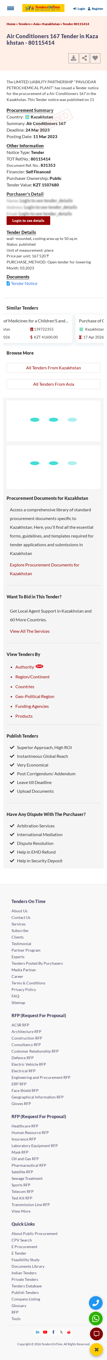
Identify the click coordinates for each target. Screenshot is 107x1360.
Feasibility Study (26, 1259)
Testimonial (21, 943)
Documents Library (28, 1266)
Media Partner (24, 969)
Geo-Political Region (34, 696)
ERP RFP (19, 1084)
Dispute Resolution (32, 843)
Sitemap (18, 1002)
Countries (24, 686)
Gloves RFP (21, 1103)
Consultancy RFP (26, 1044)
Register (95, 8)
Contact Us (21, 917)
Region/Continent (32, 676)
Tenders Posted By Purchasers (37, 963)
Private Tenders (25, 1279)
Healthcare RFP (25, 1126)
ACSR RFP (20, 1025)
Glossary (19, 1305)
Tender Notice (24, 283)
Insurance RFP (24, 1139)
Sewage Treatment (27, 1178)
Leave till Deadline (31, 782)
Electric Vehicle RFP (29, 1064)
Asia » (37, 24)
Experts (18, 956)
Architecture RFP (26, 1031)
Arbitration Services (32, 825)
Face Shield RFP (25, 1090)
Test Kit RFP (22, 1198)
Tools (16, 1318)
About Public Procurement (35, 1233)
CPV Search (22, 1240)
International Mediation (36, 834)
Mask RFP (20, 1152)
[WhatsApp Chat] (96, 1318)
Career (17, 976)
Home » (12, 24)
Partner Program (26, 950)
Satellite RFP (22, 1171)
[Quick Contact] (96, 1302)
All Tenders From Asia (53, 384)
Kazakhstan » (52, 24)
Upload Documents (32, 791)
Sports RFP (21, 1185)
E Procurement (24, 1246)
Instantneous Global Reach (39, 756)
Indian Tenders (24, 1272)
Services (19, 924)
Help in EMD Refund (33, 851)
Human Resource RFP (30, 1132)
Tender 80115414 (76, 24)
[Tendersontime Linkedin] (38, 1332)
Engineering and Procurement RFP (41, 1077)
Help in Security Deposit (36, 860)
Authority (29, 666)
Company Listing (26, 1299)
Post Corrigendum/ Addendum (42, 773)
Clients (18, 937)
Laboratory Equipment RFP (35, 1145)
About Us (19, 910)
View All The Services (30, 631)
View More (21, 1211)
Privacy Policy (24, 989)
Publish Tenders (22, 735)
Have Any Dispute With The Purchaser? (46, 814)
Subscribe (20, 930)
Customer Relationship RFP (35, 1051)
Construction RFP (27, 1038)
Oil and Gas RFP (25, 1158)
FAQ (15, 996)
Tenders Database (27, 1286)
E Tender (19, 1253)
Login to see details (28, 220)
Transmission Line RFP (31, 1204)
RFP (15, 1312)
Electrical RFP (24, 1070)
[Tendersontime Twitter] (61, 1332)
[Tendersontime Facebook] (53, 1332)
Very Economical (29, 764)
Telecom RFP (23, 1191)
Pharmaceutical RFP (29, 1165)
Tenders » (25, 24)
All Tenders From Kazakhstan (53, 367)
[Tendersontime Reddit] (69, 1332)
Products (24, 715)
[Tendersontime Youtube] (45, 1332)
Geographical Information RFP (38, 1097)
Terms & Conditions (28, 983)
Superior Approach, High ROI (41, 747)
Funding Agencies (32, 706)
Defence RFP (23, 1057)
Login (79, 8)
